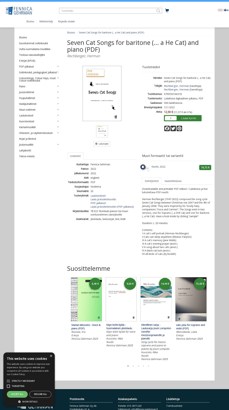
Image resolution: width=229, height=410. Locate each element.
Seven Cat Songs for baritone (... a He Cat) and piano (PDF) (111, 32)
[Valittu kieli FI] (226, 9)
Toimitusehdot (174, 405)
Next (210, 319)
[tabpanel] (86, 309)
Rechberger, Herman (176, 86)
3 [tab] (138, 366)
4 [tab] (143, 366)
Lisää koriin (188, 118)
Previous (66, 319)
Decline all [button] (40, 394)
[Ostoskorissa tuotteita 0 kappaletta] (167, 11)
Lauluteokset (98, 195)
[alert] (29, 379)
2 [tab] (133, 366)
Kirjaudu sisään (66, 21)
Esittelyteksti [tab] (152, 181)
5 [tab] (148, 366)
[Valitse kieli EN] (220, 9)
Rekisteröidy (46, 21)
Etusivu (30, 21)
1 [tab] (128, 366)
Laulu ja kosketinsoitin (103, 199)
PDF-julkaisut (98, 203)
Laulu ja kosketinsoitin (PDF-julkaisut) (112, 206)
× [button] (51, 356)
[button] (158, 11)
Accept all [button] (17, 394)
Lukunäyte (102, 143)
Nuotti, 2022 (158, 166)
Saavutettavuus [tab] (173, 181)
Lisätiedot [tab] (75, 156)
